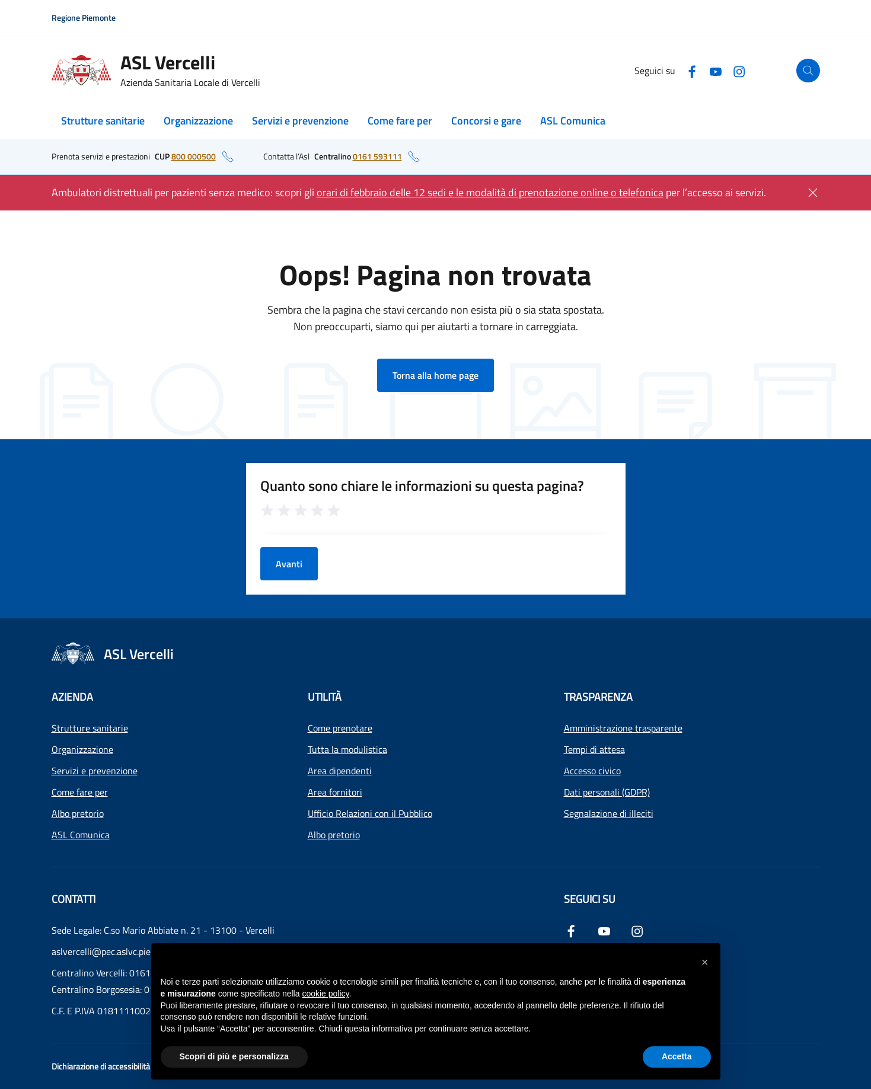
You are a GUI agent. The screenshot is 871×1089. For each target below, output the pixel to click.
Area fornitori (335, 792)
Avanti (289, 564)
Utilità (325, 697)
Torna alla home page (435, 375)
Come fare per (400, 121)
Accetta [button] (677, 1056)
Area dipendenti (340, 771)
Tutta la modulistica (347, 749)
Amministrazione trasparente (623, 728)
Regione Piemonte (84, 17)
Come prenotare (340, 728)
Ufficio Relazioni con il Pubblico (370, 813)
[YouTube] (716, 70)
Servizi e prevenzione (300, 121)
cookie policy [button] (325, 993)
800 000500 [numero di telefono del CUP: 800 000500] (193, 156)
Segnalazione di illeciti (608, 813)
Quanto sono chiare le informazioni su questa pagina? (422, 485)
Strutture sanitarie (103, 121)
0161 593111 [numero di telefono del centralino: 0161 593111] (377, 156)
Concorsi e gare (486, 121)
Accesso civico (592, 771)
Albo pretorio (78, 813)
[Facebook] (692, 70)
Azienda (72, 697)
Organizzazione (198, 121)
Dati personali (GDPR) (607, 792)
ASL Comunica (572, 121)
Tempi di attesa (594, 749)
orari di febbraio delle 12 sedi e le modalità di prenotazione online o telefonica (490, 192)
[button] (704, 962)
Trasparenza (598, 697)
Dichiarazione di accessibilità (101, 1066)
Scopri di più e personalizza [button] (234, 1056)
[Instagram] (739, 70)
